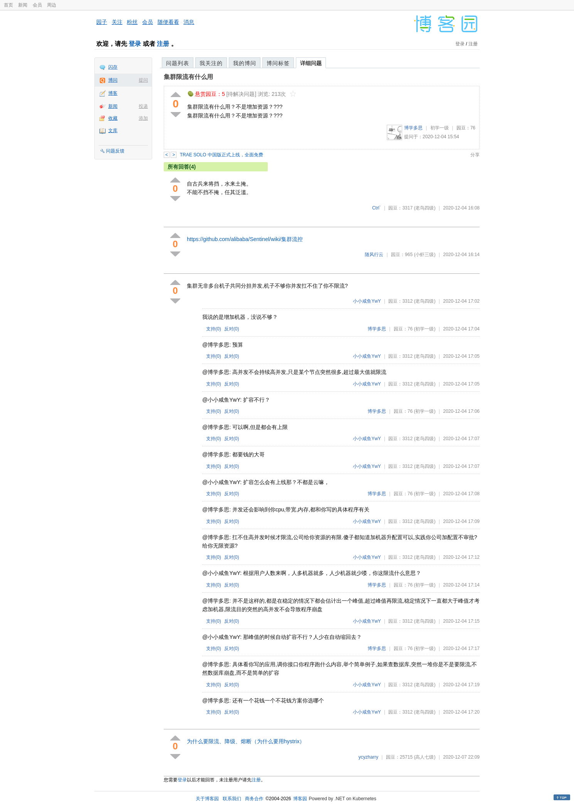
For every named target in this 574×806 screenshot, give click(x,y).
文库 (112, 130)
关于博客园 (207, 798)
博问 (112, 80)
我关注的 (211, 63)
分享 (475, 155)
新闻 (22, 5)
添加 (143, 118)
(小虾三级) (424, 254)
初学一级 (439, 128)
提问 (143, 80)
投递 (143, 106)
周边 (51, 5)
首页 (8, 5)
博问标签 (278, 63)
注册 (163, 43)
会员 (37, 5)
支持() (213, 329)
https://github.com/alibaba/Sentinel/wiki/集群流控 (245, 239)
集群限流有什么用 (188, 77)
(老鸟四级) (424, 208)
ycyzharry (368, 757)
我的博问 (244, 63)
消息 (188, 22)
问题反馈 (115, 151)
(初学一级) (424, 329)
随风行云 (374, 254)
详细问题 (311, 63)
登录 (135, 43)
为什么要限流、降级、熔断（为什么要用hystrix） (246, 741)
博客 (112, 93)
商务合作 (254, 798)
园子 (101, 22)
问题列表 (177, 63)
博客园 (300, 798)
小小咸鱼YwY (367, 301)
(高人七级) (424, 757)
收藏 (112, 118)
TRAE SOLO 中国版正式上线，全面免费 (221, 155)
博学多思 (413, 128)
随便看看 (168, 22)
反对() (231, 329)
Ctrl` (376, 208)
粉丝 (132, 22)
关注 (117, 22)
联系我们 (232, 798)
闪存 (112, 67)
